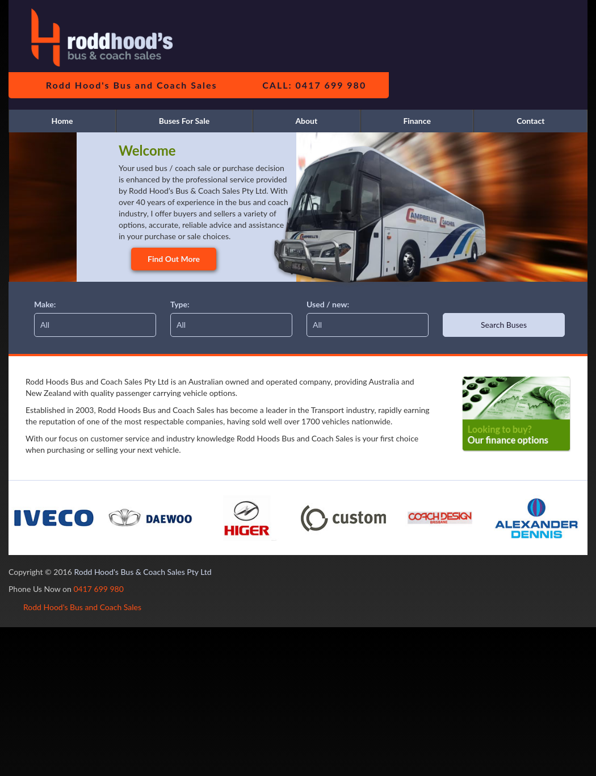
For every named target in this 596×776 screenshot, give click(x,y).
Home (62, 121)
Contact (530, 121)
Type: (180, 304)
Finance (416, 121)
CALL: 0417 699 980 (314, 85)
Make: (45, 304)
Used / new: (328, 304)
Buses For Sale (184, 121)
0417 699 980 (98, 589)
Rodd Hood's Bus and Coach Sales (131, 85)
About (306, 121)
